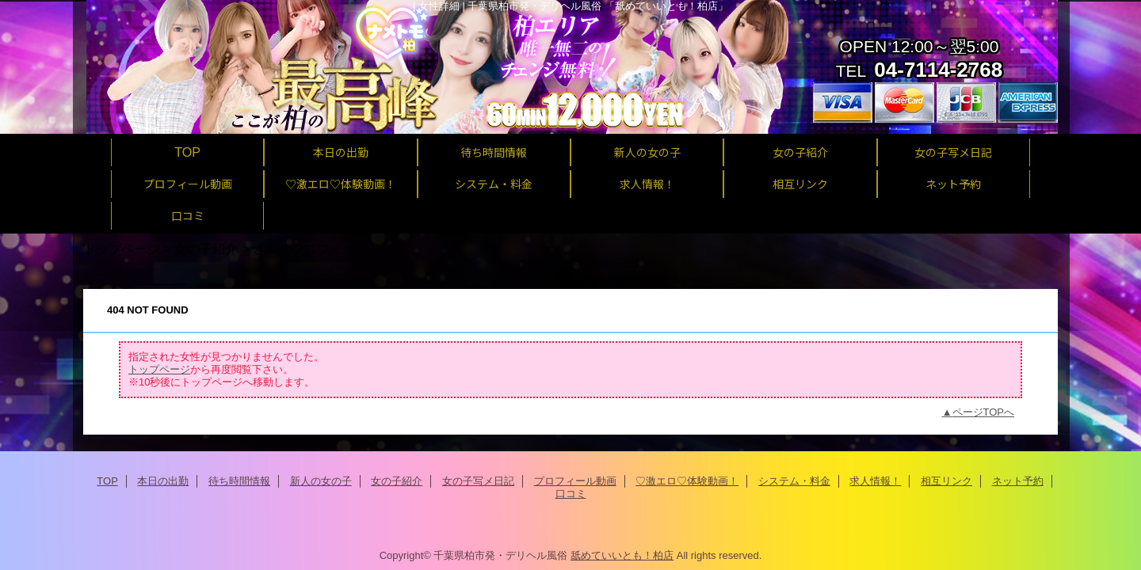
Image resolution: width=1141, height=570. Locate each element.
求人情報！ (875, 481)
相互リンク (946, 481)
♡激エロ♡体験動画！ (686, 481)
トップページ (121, 248)
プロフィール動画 (575, 481)
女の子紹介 (206, 248)
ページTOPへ (983, 412)
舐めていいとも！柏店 (622, 555)
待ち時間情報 (239, 481)
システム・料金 (794, 481)
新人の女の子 (321, 481)
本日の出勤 (163, 481)
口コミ (570, 494)
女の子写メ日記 (478, 481)
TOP (187, 152)
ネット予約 (1018, 481)
